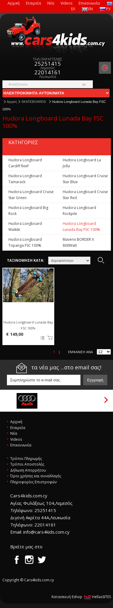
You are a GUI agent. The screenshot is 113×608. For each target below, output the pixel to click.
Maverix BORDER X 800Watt (78, 242)
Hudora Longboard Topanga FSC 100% (25, 242)
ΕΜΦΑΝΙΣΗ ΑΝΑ (80, 352)
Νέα (50, 3)
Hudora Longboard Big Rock (28, 210)
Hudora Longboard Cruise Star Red (85, 194)
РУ (105, 8)
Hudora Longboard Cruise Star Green (31, 194)
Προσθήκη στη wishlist (42, 338)
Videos (66, 3)
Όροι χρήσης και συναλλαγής (35, 475)
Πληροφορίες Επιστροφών (33, 481)
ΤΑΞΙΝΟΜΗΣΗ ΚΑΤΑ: (25, 260)
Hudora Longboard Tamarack (25, 178)
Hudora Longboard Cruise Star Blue (85, 178)
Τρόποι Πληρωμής (26, 458)
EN (87, 8)
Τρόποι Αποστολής (27, 464)
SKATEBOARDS (33, 101)
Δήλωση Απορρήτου (28, 470)
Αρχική (14, 3)
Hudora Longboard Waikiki (25, 226)
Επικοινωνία (89, 3)
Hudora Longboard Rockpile (79, 210)
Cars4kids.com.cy (56, 35)
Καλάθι (50, 338)
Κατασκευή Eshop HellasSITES (81, 596)
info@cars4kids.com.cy (46, 532)
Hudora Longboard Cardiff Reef (25, 162)
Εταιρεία (33, 3)
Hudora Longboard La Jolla (82, 162)
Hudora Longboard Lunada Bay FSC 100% (81, 226)
